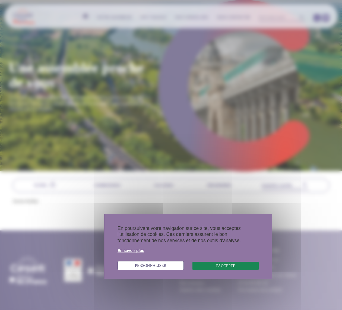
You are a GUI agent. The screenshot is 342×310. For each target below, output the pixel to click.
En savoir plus (131, 250)
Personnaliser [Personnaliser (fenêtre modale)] (150, 265)
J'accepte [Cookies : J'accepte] (225, 266)
